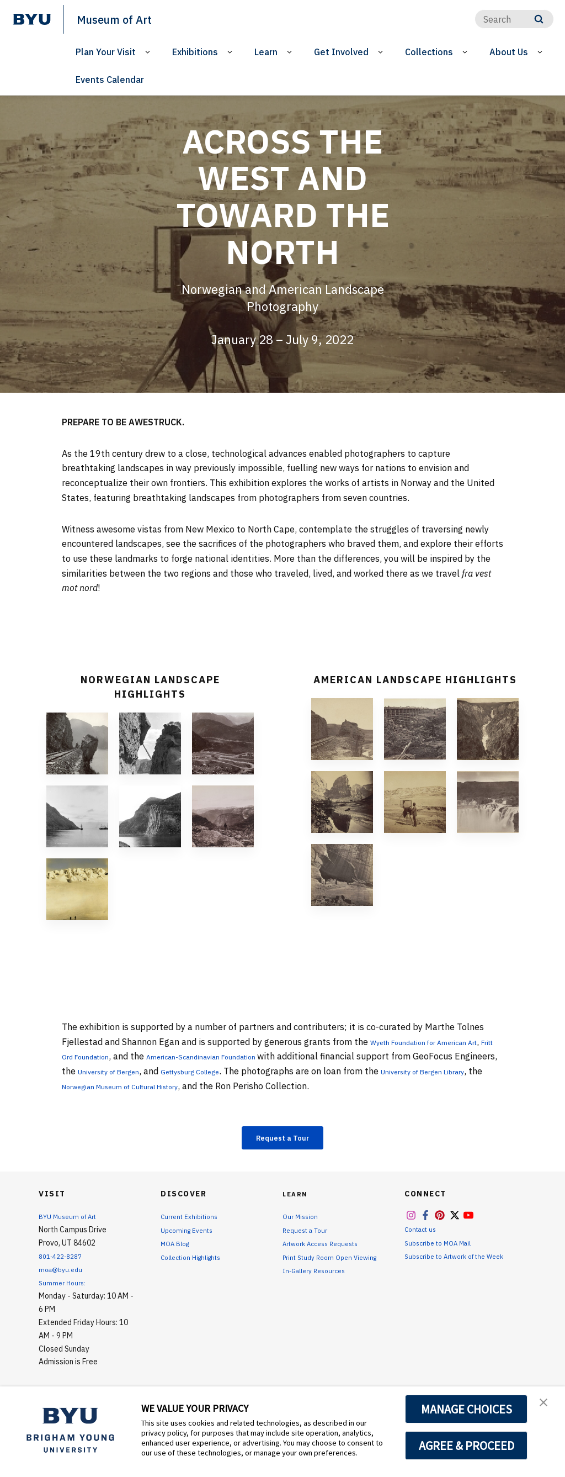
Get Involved (341, 51)
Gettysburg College (309, 1071)
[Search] (514, 19)
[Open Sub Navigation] (149, 52)
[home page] (32, 19)
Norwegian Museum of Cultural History (290, 1085)
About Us (508, 51)
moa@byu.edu (63, 1273)
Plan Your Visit (106, 51)
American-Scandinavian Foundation (271, 1056)
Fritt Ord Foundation (120, 1056)
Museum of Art (122, 19)
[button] (547, 1406)
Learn (266, 51)
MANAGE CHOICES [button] (466, 1409)
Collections (429, 51)
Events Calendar (110, 79)
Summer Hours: (64, 1286)
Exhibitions (195, 51)
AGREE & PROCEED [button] (466, 1445)
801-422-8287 (64, 1260)
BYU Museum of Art (72, 1221)
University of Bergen (206, 1071)
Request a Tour (282, 1139)
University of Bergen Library (134, 1085)
